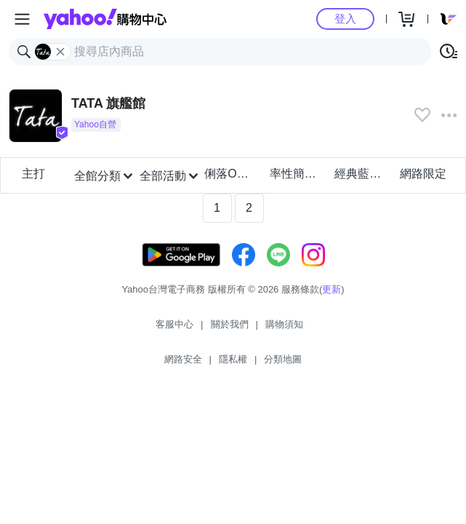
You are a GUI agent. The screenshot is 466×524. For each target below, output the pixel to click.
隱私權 (233, 359)
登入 (345, 18)
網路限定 (423, 173)
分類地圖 (283, 359)
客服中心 (174, 324)
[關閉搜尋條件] (60, 51)
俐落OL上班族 (232, 173)
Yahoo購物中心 (105, 19)
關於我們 (230, 324)
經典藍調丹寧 (362, 173)
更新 (331, 289)
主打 (33, 173)
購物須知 (284, 324)
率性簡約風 (298, 173)
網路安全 (183, 359)
